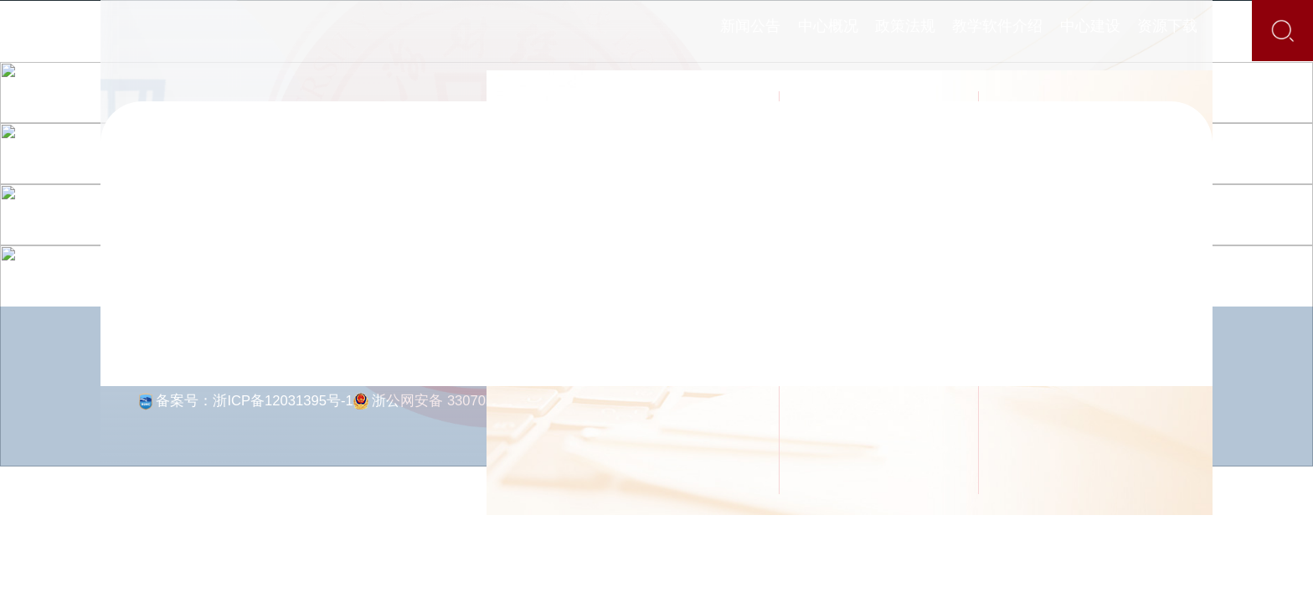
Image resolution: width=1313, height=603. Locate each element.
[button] (171, 573)
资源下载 (1201, 30)
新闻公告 (669, 30)
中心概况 (769, 30)
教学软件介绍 (985, 30)
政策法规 (870, 30)
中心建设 (1101, 30)
